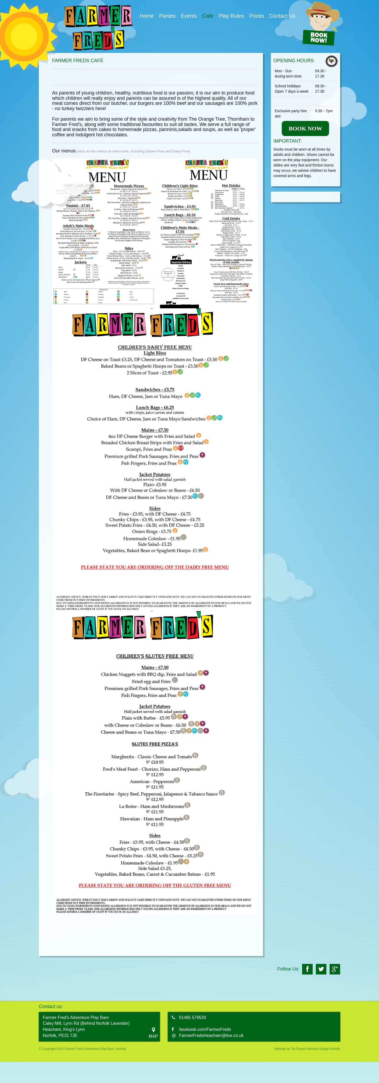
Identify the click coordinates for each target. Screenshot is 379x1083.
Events (189, 16)
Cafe (207, 16)
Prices (256, 16)
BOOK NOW (305, 128)
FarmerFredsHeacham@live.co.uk (211, 1035)
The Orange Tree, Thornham (219, 119)
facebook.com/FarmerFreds (205, 1029)
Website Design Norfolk (323, 1049)
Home (147, 16)
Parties (167, 16)
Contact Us (282, 16)
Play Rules (231, 16)
